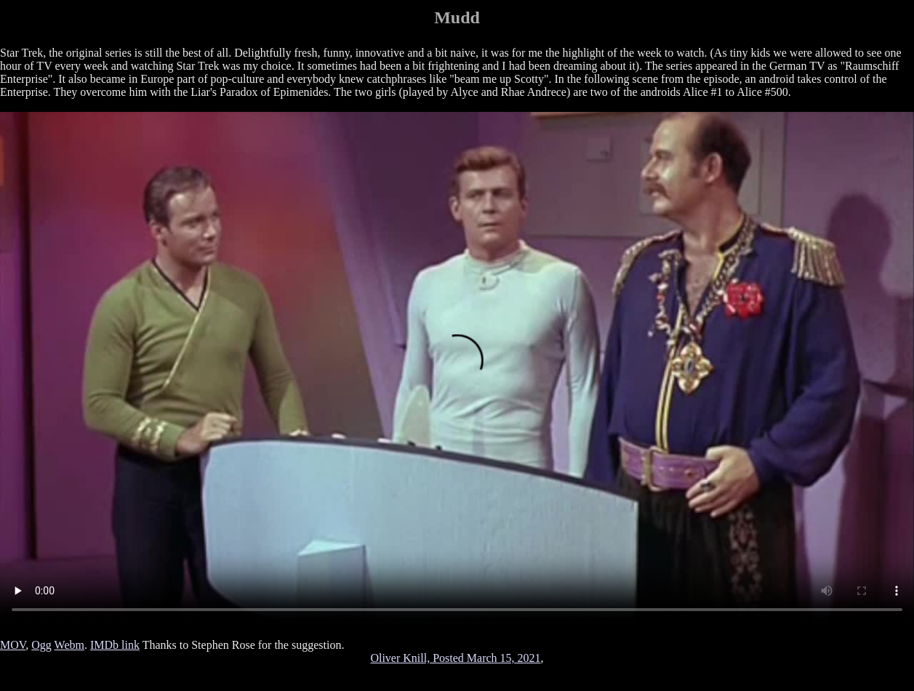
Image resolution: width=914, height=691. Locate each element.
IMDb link (115, 645)
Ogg (41, 645)
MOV (12, 645)
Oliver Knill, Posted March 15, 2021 (455, 658)
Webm (69, 645)
